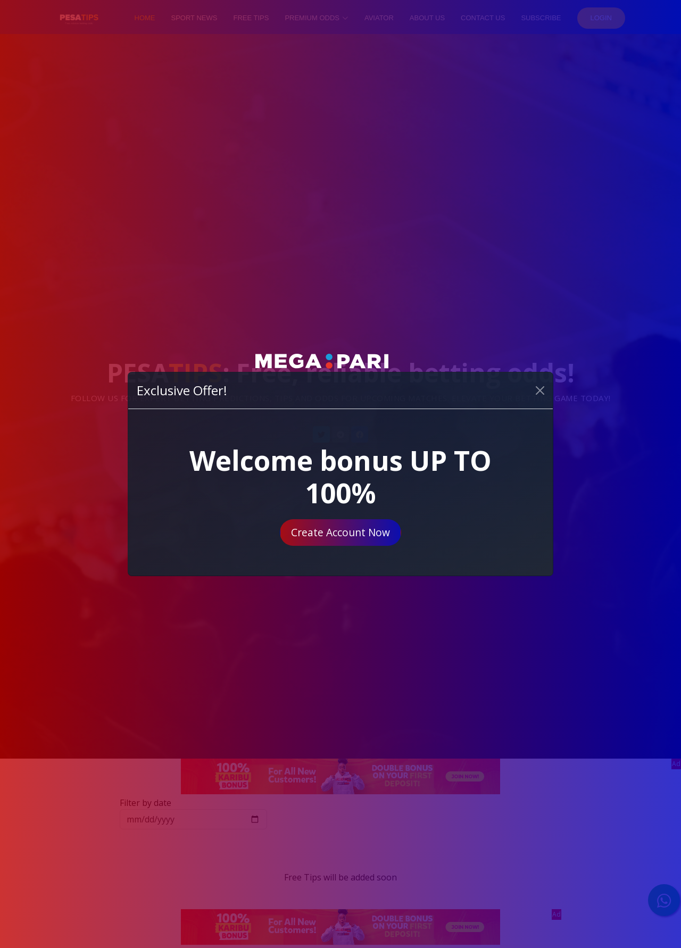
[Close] (540, 390)
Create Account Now (340, 532)
